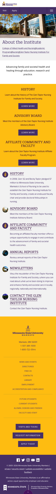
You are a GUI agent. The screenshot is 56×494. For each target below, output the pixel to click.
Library (28, 380)
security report (18, 469)
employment (28, 384)
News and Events (28, 362)
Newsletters (21, 268)
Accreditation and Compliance (28, 389)
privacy (8, 469)
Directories (28, 366)
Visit (4, 10)
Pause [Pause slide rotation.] (51, 18)
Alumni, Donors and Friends (28, 408)
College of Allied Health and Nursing (18, 48)
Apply (14, 10)
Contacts (28, 375)
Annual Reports (24, 252)
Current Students (28, 404)
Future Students (28, 399)
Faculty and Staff (28, 413)
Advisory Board (24, 208)
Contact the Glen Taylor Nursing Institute (25, 299)
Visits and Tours (28, 427)
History (17, 173)
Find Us (28, 371)
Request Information (28, 435)
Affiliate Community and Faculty (28, 226)
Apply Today (28, 444)
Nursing (15, 52)
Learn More (28, 106)
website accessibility (34, 469)
